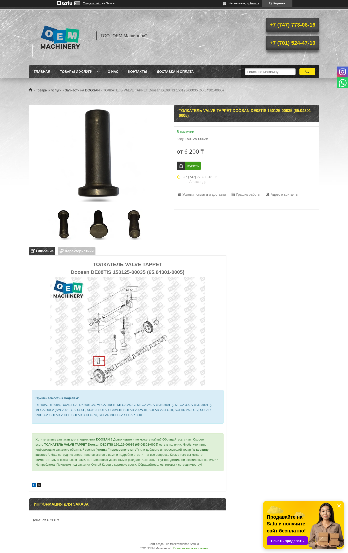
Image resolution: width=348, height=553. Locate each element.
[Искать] (307, 71)
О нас (113, 72)
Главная (42, 72)
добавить (253, 3)
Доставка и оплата (175, 72)
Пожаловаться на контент (190, 548)
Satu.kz (194, 544)
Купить (193, 166)
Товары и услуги (76, 72)
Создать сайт (92, 3)
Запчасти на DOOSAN (82, 90)
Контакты (137, 72)
